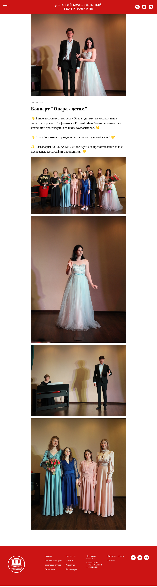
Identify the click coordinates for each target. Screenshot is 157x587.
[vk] (137, 8)
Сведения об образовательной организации (94, 566)
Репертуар (70, 566)
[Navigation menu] (5, 6)
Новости (69, 562)
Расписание (50, 571)
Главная (48, 557)
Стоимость (71, 557)
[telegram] (151, 8)
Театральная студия (53, 562)
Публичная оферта (115, 557)
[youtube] (144, 8)
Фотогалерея (71, 571)
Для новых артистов (91, 558)
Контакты (111, 562)
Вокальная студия (53, 566)
